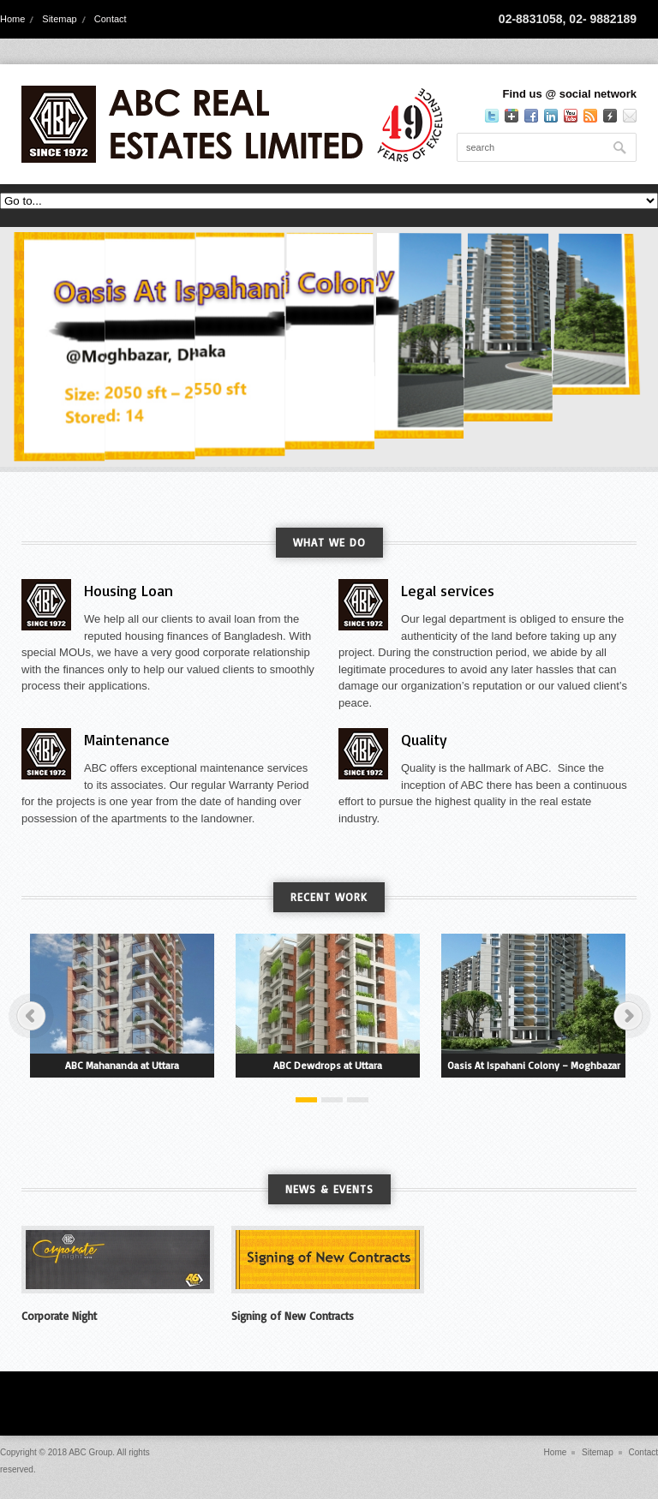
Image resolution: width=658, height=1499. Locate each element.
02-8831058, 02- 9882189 (568, 19)
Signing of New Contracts (292, 1316)
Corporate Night (59, 1316)
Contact (110, 19)
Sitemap (59, 19)
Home (12, 19)
